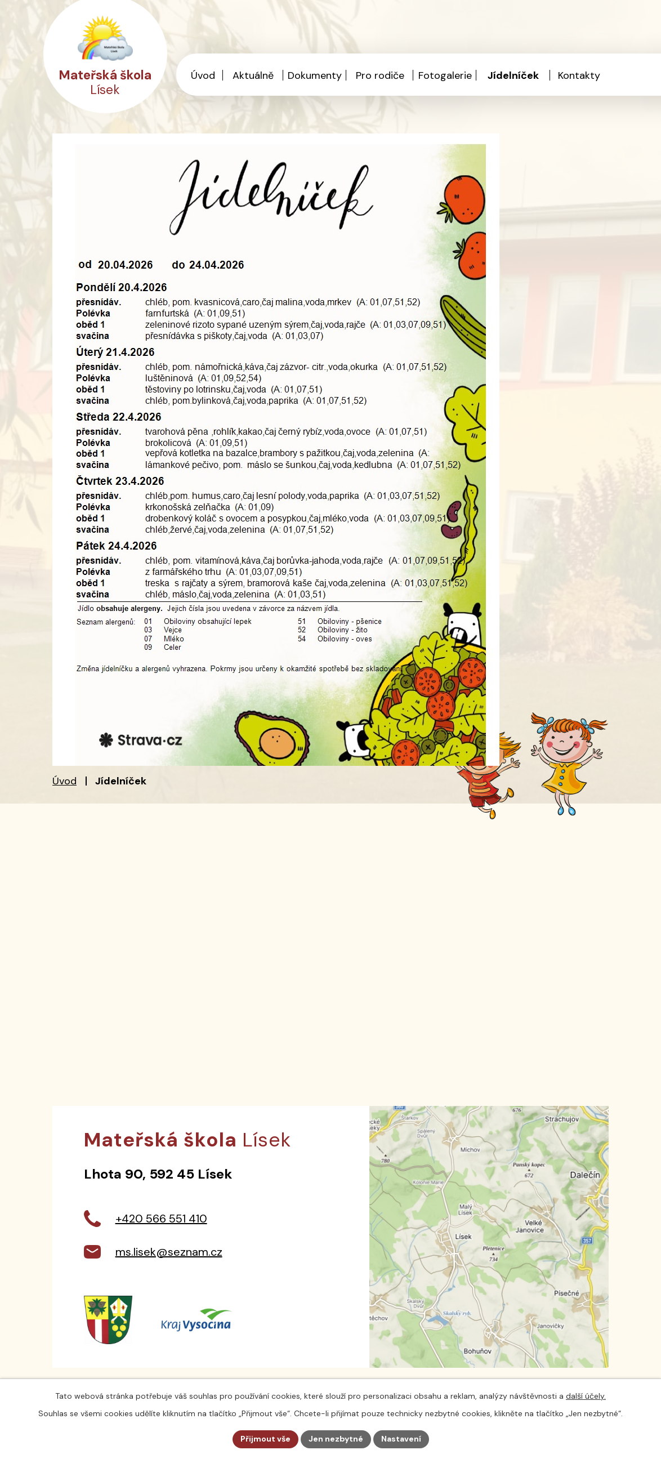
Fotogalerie (445, 75)
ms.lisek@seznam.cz (168, 1251)
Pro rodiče (380, 75)
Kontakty (579, 75)
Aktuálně (253, 75)
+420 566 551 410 (161, 1218)
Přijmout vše (265, 1439)
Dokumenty (315, 75)
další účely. (586, 1396)
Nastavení (401, 1439)
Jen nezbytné (336, 1439)
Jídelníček (513, 75)
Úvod (64, 781)
